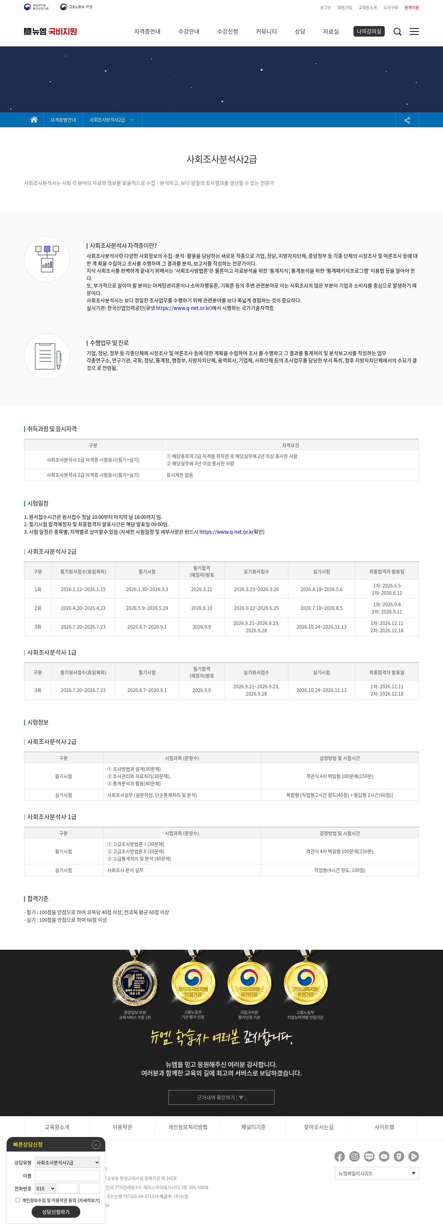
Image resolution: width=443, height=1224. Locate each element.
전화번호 (23, 1188)
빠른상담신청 (56, 1144)
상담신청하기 (56, 1211)
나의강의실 (369, 31)
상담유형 (23, 1162)
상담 (300, 31)
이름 (27, 1175)
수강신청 (227, 31)
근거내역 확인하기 (221, 1097)
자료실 (331, 31)
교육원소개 (368, 8)
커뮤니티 (266, 31)
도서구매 (390, 8)
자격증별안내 (63, 119)
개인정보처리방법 (188, 1127)
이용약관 (122, 1127)
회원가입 (345, 8)
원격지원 (411, 8)
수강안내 (188, 31)
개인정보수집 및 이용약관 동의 (49, 1200)
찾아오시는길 (319, 1127)
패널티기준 (253, 1127)
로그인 (325, 8)
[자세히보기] (89, 1200)
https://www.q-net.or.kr (183, 308)
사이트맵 (384, 1127)
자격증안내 (147, 31)
